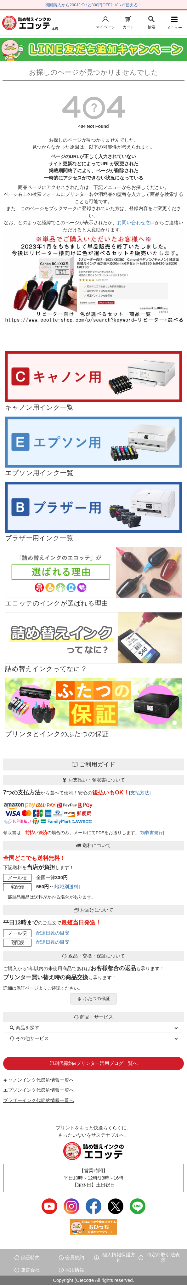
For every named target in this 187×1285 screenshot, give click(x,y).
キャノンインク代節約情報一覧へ (38, 1080)
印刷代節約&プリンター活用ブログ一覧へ (93, 1063)
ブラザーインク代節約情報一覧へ (38, 1100)
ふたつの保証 (93, 998)
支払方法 (139, 792)
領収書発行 (152, 832)
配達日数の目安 (52, 932)
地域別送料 (66, 886)
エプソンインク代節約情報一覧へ (38, 1090)
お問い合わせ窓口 (136, 222)
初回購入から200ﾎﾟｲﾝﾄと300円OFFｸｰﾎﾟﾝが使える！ (93, 5)
